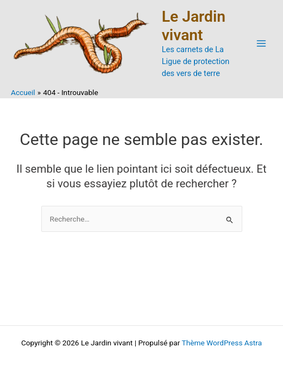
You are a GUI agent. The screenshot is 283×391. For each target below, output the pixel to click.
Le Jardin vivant (193, 26)
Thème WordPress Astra (221, 342)
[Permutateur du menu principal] (261, 44)
